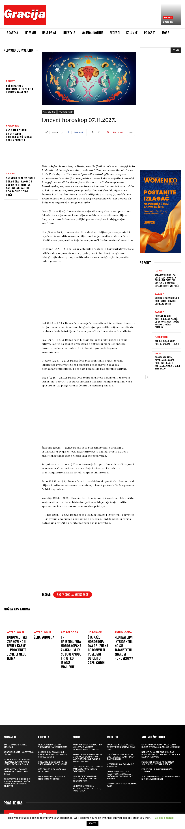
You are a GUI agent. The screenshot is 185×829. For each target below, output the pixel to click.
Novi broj (168, 17)
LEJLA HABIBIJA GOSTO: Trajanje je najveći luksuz (52, 746)
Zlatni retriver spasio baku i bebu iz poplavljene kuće (160, 778)
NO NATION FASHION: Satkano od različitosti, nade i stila (87, 788)
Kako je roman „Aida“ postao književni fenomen (167, 342)
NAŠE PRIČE (12, 126)
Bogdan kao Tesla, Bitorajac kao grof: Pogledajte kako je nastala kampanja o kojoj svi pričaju (167, 363)
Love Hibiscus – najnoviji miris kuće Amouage (51, 778)
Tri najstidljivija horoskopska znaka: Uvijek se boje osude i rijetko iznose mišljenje (71, 652)
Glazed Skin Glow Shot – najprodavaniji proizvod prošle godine (52, 754)
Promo (159, 353)
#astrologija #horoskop (73, 594)
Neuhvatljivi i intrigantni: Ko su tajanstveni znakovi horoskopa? (124, 648)
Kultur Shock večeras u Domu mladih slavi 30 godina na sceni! (167, 301)
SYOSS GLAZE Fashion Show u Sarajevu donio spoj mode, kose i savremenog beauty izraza (87, 758)
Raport (10, 174)
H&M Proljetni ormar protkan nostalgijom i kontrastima (85, 778)
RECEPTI (11, 81)
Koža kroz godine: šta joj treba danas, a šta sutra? (52, 763)
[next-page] (147, 377)
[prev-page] (142, 377)
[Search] (176, 50)
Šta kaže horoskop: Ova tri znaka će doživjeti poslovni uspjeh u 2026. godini (98, 650)
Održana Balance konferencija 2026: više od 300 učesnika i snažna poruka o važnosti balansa (167, 321)
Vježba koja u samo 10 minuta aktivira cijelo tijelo (16, 771)
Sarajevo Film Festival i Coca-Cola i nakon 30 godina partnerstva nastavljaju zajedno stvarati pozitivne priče (20, 186)
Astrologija (49, 112)
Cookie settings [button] (164, 817)
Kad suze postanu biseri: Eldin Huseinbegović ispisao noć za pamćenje (19, 135)
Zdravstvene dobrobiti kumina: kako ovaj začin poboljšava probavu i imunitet (17, 782)
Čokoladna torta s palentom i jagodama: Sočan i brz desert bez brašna (120, 775)
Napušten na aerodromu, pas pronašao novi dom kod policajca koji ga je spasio (160, 754)
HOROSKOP (65, 112)
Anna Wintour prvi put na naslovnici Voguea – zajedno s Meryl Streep (87, 747)
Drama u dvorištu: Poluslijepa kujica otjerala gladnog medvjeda (160, 746)
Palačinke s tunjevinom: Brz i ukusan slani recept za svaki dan (121, 756)
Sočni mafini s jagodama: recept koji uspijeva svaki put (19, 89)
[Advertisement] (114, 16)
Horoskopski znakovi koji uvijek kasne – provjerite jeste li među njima (17, 648)
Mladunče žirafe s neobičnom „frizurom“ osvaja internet (157, 763)
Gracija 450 (168, 21)
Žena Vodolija (44, 637)
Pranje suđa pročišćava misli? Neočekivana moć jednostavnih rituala (17, 761)
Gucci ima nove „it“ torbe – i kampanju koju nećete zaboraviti (88, 769)
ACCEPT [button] (92, 823)
